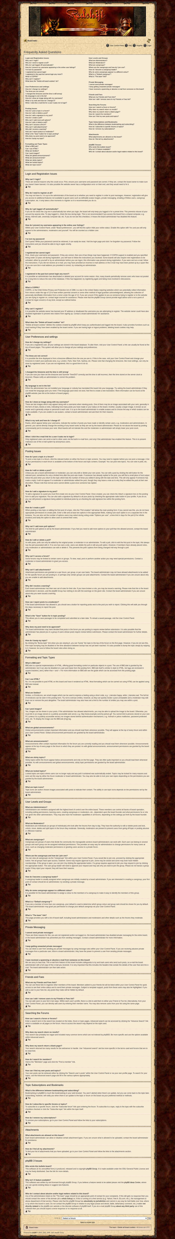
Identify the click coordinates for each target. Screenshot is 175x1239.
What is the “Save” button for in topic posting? (42, 134)
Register (139, 45)
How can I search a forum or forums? (102, 107)
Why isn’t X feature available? (99, 149)
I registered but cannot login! (35, 72)
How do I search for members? (100, 114)
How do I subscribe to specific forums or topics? (106, 127)
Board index (32, 41)
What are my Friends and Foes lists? (102, 97)
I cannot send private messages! (100, 84)
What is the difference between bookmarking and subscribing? (111, 124)
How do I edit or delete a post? (36, 113)
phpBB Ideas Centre (132, 1182)
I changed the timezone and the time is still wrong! (43, 94)
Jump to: (57, 1218)
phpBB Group (91, 1169)
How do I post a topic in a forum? (37, 111)
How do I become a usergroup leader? (103, 69)
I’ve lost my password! (33, 69)
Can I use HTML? (31, 149)
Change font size (148, 41)
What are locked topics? (34, 162)
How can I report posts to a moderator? (39, 131)
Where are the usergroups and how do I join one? (107, 67)
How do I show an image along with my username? (44, 98)
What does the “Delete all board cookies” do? (41, 81)
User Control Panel (117, 45)
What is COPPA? (31, 76)
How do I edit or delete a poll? (36, 122)
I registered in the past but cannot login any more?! (44, 74)
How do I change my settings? (36, 89)
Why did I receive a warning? (36, 129)
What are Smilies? (32, 151)
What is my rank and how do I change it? (40, 100)
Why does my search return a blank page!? (104, 112)
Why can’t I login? (31, 60)
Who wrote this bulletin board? (100, 147)
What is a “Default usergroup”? (100, 74)
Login (149, 45)
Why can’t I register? (32, 79)
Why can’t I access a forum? (35, 124)
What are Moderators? (97, 63)
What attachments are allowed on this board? (105, 137)
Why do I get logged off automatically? (39, 65)
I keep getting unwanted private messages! (104, 87)
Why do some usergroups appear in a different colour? (108, 72)
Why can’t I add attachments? (36, 127)
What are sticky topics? (33, 160)
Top (29, 187)
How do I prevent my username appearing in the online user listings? (50, 67)
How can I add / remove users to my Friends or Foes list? (110, 99)
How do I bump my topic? (34, 138)
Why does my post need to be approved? (40, 136)
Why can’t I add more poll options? (38, 120)
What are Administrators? (98, 60)
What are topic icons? (33, 165)
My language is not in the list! (36, 96)
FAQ (130, 45)
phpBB (34, 1232)
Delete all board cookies (126, 1227)
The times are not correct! (34, 91)
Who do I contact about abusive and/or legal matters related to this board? (116, 151)
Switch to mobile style (87, 1222)
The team (112, 1227)
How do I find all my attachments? (101, 139)
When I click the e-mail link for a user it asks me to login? (46, 103)
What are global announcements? (37, 155)
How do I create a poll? (33, 118)
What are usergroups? (97, 65)
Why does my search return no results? (103, 109)
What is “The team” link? (98, 76)
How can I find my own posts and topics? (104, 116)
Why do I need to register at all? (37, 63)
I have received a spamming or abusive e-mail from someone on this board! (116, 89)
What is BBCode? (31, 146)
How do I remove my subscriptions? (102, 129)
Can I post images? (32, 153)
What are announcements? (35, 158)
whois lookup (67, 1198)
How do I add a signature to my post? (39, 115)
